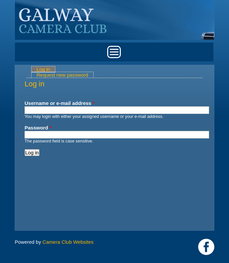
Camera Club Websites (68, 242)
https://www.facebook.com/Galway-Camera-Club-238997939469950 (206, 247)
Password (38, 128)
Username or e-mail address (60, 103)
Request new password (62, 75)
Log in (46, 69)
